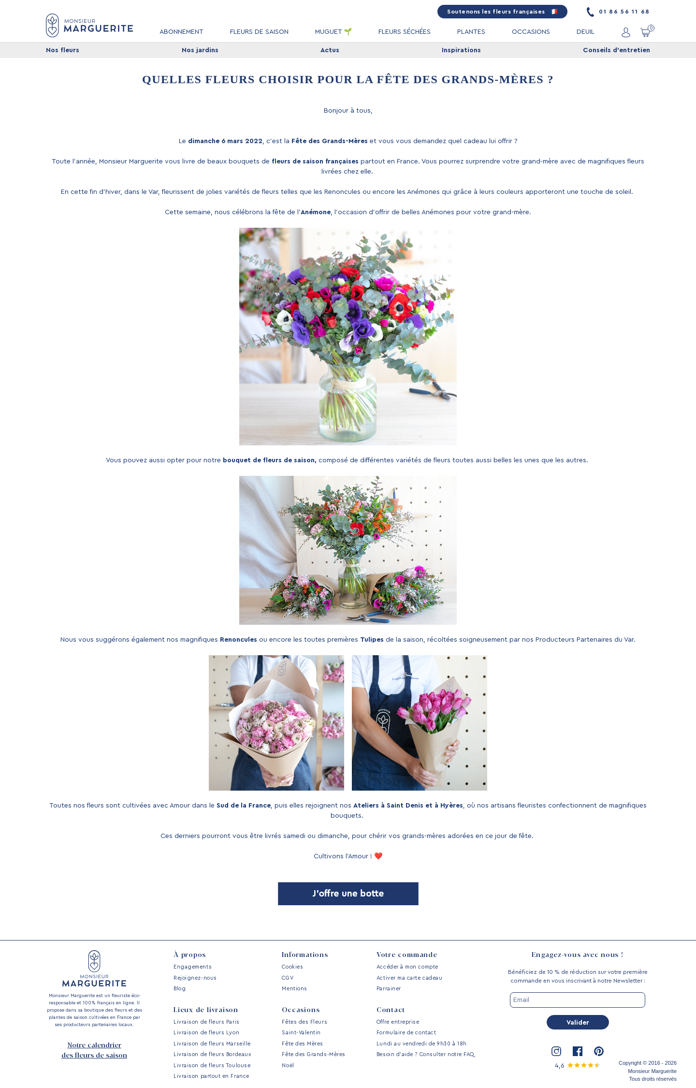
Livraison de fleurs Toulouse (212, 1065)
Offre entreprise (398, 1022)
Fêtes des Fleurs (304, 1022)
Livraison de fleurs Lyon (206, 1032)
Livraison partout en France (211, 1076)
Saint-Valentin (301, 1032)
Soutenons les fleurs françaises (502, 11)
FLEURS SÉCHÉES (404, 32)
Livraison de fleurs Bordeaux (212, 1054)
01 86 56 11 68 (618, 12)
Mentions (294, 988)
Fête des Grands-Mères (313, 1054)
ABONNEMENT (181, 32)
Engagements (193, 967)
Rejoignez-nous (195, 978)
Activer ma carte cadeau (409, 978)
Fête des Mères (302, 1043)
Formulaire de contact (406, 1032)
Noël (288, 1065)
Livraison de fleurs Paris (207, 1022)
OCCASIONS (531, 32)
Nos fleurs (62, 50)
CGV (287, 978)
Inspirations (461, 50)
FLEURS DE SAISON (259, 32)
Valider (577, 1022)
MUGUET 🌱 (333, 32)
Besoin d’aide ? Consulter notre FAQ (425, 1054)
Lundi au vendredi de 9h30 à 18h (422, 1043)
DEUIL (585, 32)
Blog (180, 988)
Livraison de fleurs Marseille (212, 1043)
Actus (329, 50)
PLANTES (471, 32)
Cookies (292, 967)
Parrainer (389, 988)
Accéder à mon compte (407, 967)
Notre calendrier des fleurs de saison (94, 1050)
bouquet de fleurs (252, 460)
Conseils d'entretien (616, 50)
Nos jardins (200, 50)
